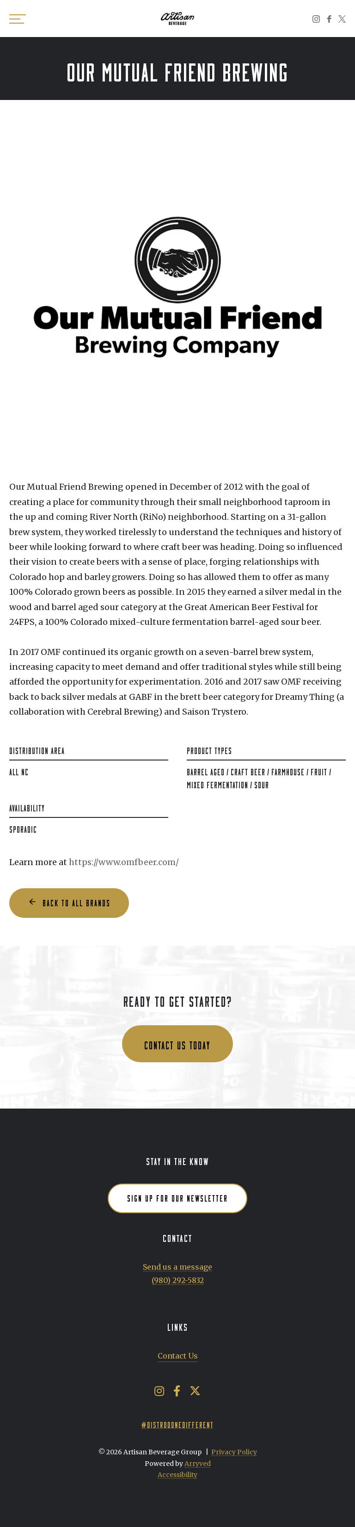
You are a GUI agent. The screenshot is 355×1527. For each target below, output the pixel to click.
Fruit (319, 770)
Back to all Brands (76, 901)
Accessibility (177, 1475)
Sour (261, 783)
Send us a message (177, 1266)
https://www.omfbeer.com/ (124, 862)
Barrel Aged (206, 770)
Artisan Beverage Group (177, 18)
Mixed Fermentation (217, 783)
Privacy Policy (234, 1452)
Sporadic (23, 828)
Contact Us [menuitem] (178, 1355)
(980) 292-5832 (178, 1280)
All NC (19, 770)
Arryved (197, 1463)
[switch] (18, 18)
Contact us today (177, 1043)
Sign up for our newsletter (177, 1197)
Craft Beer (248, 770)
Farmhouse (288, 770)
